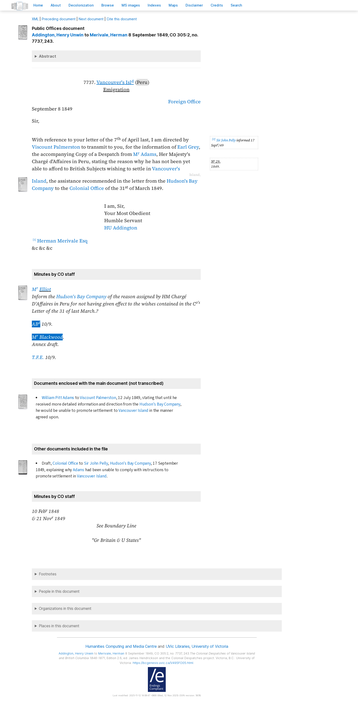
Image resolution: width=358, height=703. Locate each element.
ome (38, 5)
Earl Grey (188, 147)
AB (36, 324)
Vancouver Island (133, 410)
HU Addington (120, 227)
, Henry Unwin (57, 34)
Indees (154, 5)
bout (56, 5)
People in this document (59, 591)
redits (217, 5)
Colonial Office (86, 188)
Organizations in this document (65, 608)
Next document (91, 19)
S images (131, 5)
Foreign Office (184, 101)
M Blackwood (47, 337)
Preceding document (59, 19)
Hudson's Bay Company (81, 296)
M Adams (144, 154)
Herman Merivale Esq (62, 240)
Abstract (47, 56)
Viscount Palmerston (56, 147)
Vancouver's (166, 168)
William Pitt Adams (58, 398)
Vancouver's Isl (115, 82)
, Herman (108, 34)
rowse (107, 5)
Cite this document (122, 19)
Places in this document (59, 626)
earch (236, 5)
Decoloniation (81, 5)
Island (39, 181)
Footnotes (47, 574)
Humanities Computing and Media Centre (121, 646)
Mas (173, 5)
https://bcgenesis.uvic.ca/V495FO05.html (163, 663)
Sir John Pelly (226, 140)
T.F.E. (38, 357)
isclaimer (194, 5)
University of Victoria (210, 646)
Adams (78, 470)
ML (35, 19)
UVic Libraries (178, 646)
